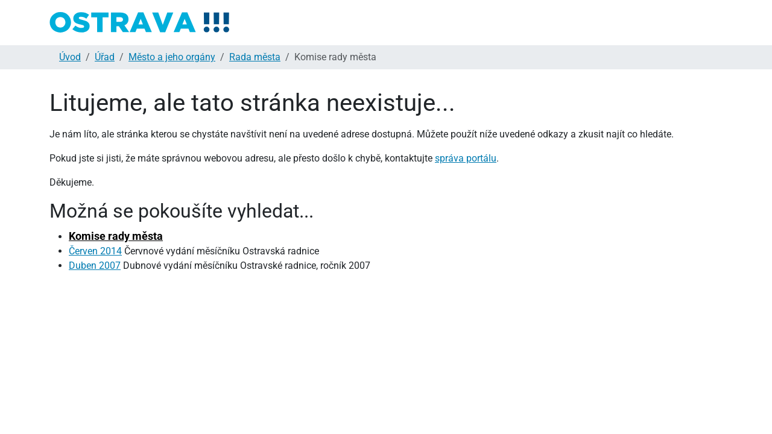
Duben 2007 (95, 265)
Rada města (254, 57)
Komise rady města (116, 236)
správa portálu (465, 158)
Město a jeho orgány (171, 57)
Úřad (105, 57)
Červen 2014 (95, 251)
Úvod (70, 57)
